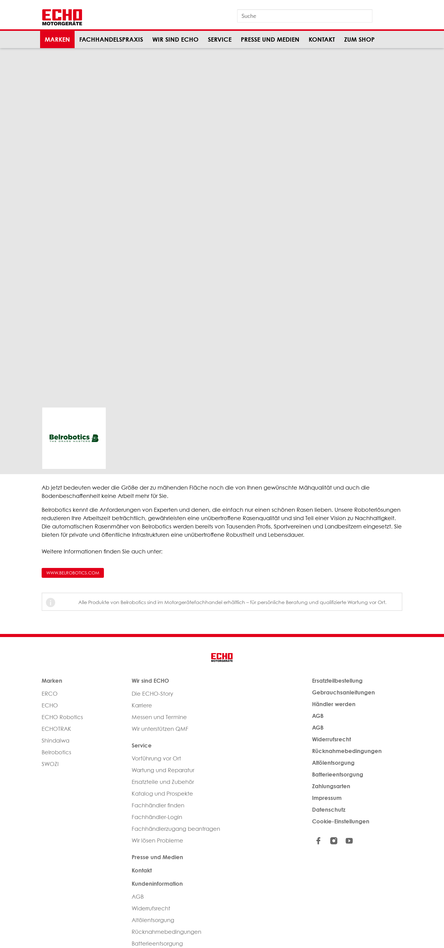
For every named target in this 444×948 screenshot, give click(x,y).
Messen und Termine (159, 717)
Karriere (142, 705)
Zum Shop (359, 39)
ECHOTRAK (56, 729)
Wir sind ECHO (175, 39)
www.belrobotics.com (72, 572)
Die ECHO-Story (152, 693)
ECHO (50, 705)
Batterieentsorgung (337, 774)
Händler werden (334, 704)
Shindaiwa (55, 740)
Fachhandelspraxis (111, 39)
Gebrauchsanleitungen (343, 692)
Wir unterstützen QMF (160, 729)
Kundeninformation (157, 883)
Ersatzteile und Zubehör (163, 782)
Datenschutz (328, 809)
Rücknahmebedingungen (166, 932)
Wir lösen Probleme (157, 840)
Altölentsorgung (153, 920)
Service (220, 39)
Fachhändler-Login (157, 817)
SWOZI (50, 764)
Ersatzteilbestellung (337, 680)
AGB (138, 896)
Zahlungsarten (331, 786)
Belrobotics (56, 752)
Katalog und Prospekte (162, 793)
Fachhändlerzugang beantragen (176, 829)
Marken (57, 39)
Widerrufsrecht (151, 908)
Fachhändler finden (158, 805)
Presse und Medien (270, 39)
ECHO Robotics (62, 717)
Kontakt (322, 39)
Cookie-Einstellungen (340, 821)
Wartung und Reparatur (163, 770)
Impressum (327, 797)
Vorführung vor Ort (156, 758)
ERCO (50, 693)
